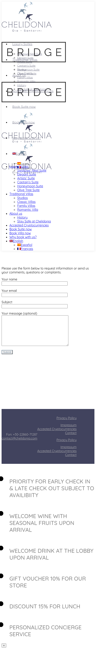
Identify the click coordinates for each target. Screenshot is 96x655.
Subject (35, 304)
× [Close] (4, 651)
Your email (35, 293)
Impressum (69, 431)
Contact (71, 439)
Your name (35, 281)
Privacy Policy (66, 424)
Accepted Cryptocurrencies (56, 435)
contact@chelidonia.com (19, 444)
